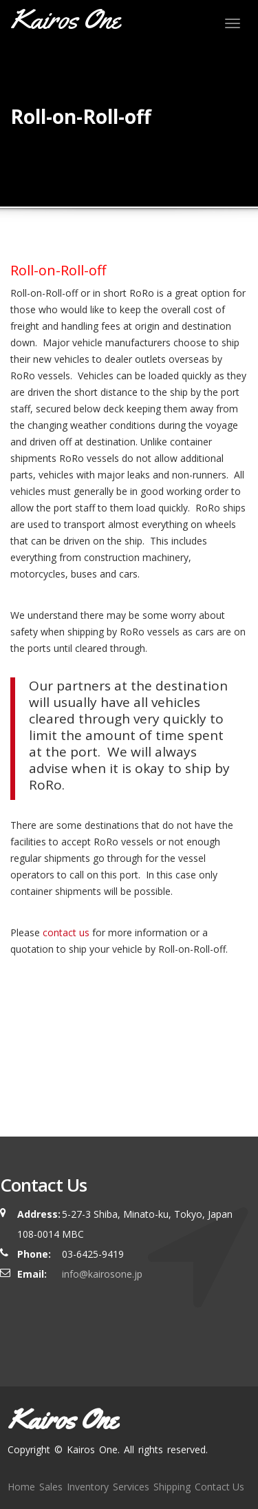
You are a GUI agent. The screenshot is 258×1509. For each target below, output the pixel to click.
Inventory (88, 1486)
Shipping (172, 1486)
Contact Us (219, 1486)
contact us (66, 932)
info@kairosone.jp (102, 1273)
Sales (51, 1486)
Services (131, 1486)
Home (21, 1486)
